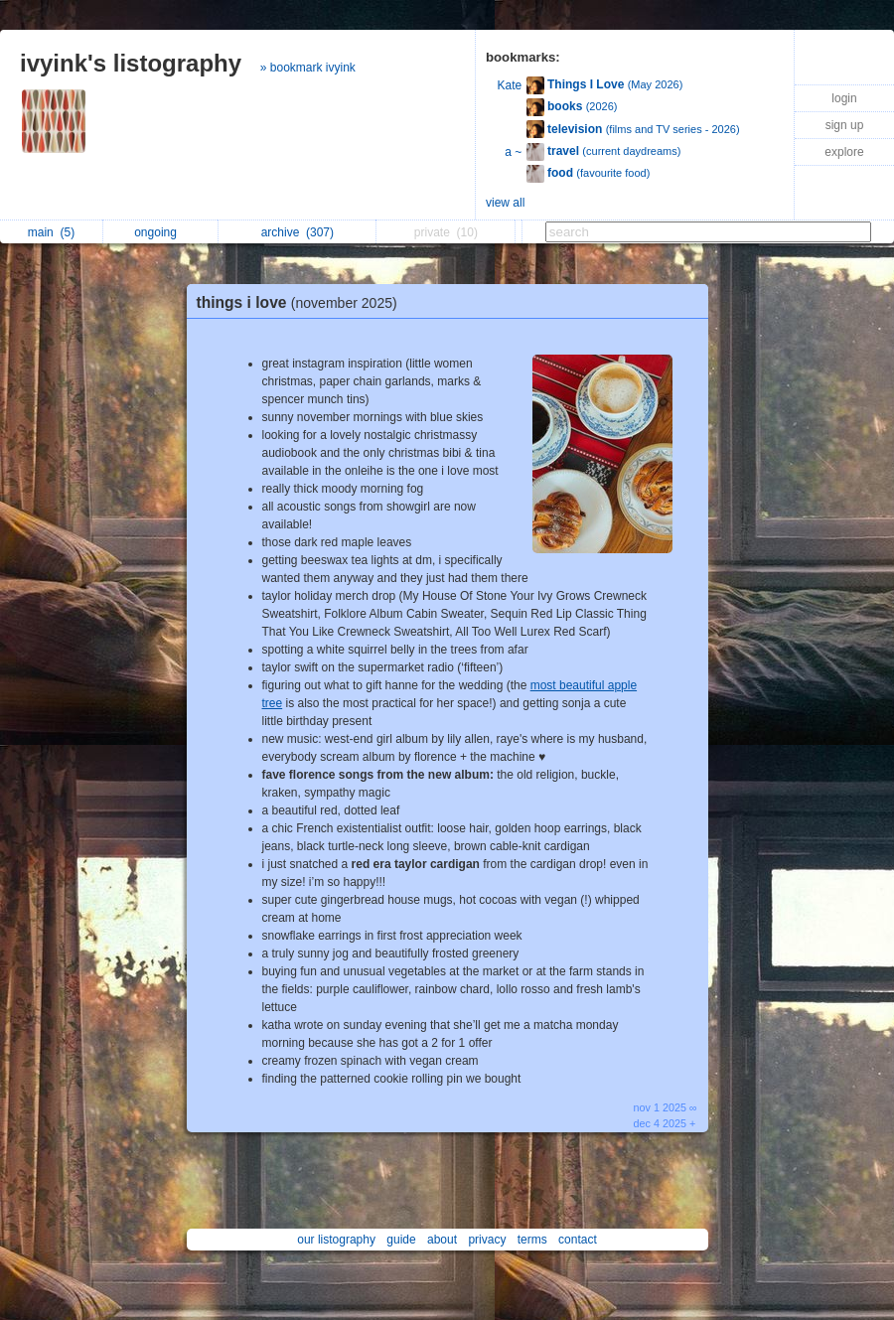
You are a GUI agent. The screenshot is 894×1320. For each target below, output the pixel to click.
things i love (302, 302)
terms (532, 1240)
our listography (336, 1240)
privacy (487, 1240)
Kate (510, 85)
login (843, 98)
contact (577, 1240)
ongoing (160, 232)
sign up (844, 125)
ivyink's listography (130, 63)
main (51, 232)
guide (400, 1240)
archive (297, 232)
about (442, 1240)
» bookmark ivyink (308, 67)
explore (843, 152)
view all (505, 203)
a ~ (513, 152)
